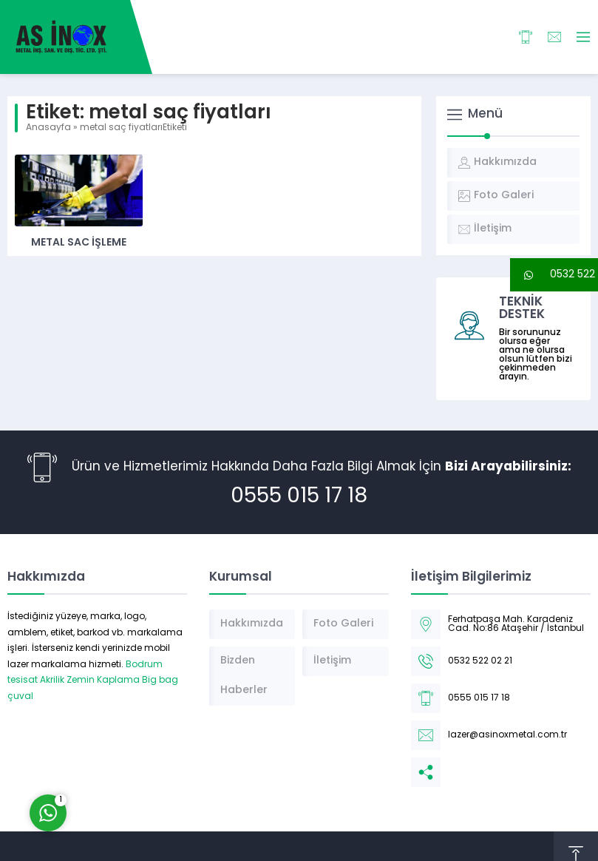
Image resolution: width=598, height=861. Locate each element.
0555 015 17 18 (299, 497)
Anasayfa (48, 128)
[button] (554, 274)
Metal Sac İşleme (78, 243)
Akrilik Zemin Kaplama (90, 680)
